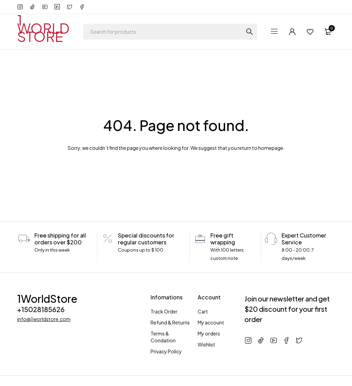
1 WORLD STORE (43, 28)
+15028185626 (41, 309)
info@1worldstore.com (43, 319)
